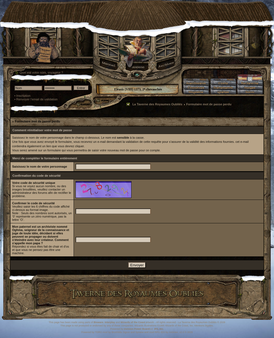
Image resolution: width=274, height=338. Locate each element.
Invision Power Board (136, 329)
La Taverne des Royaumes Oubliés (157, 104)
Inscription (23, 95)
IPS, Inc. (159, 329)
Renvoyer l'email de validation (37, 99)
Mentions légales (203, 325)
